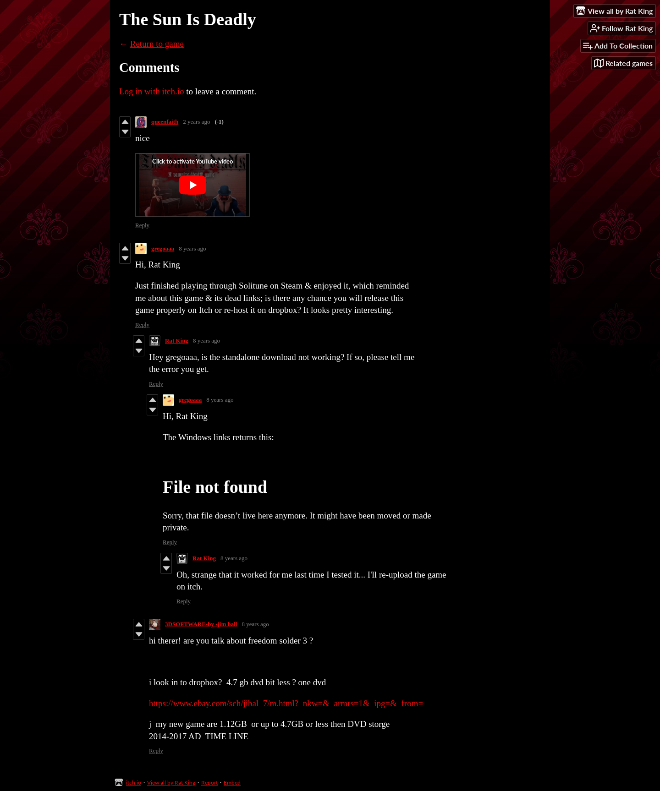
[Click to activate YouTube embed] (192, 185)
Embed (232, 782)
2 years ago (196, 121)
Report (209, 782)
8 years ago (192, 248)
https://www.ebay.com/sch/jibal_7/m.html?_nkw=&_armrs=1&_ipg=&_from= (286, 703)
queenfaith (164, 121)
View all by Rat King (171, 782)
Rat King (176, 340)
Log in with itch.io (151, 91)
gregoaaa (162, 248)
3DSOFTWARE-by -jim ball (201, 624)
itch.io (133, 782)
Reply (142, 225)
